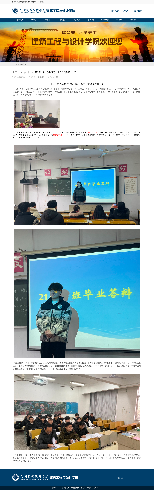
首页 (17, 64)
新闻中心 (23, 64)
